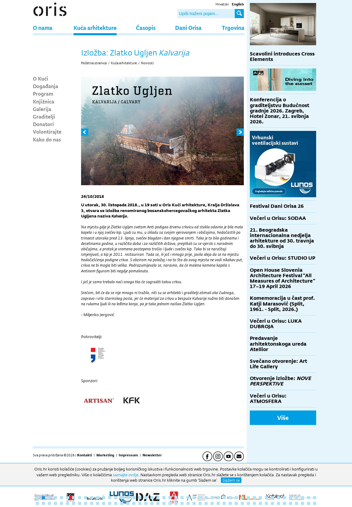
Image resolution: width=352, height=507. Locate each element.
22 (163, 497)
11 (97, 497)
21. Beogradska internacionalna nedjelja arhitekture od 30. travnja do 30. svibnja (282, 238)
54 (73, 503)
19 (145, 497)
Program (43, 93)
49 (43, 503)
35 (242, 497)
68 (157, 503)
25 (182, 497)
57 (91, 503)
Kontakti (84, 455)
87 (272, 503)
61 (115, 503)
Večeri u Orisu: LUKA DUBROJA (276, 324)
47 (314, 497)
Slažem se (231, 480)
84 (254, 503)
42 (284, 497)
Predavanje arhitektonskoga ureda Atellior (278, 343)
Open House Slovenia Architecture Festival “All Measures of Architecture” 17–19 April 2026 (282, 278)
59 (103, 503)
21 (157, 497)
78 (218, 503)
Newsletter (152, 455)
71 (176, 503)
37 (254, 497)
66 (145, 503)
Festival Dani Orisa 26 (277, 206)
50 (49, 503)
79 (224, 503)
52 (61, 503)
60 (109, 503)
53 (67, 503)
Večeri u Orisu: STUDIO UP (282, 258)
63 (127, 503)
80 (230, 503)
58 (97, 503)
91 (296, 503)
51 (55, 503)
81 (236, 503)
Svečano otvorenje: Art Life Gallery (278, 364)
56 (85, 503)
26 (188, 497)
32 (224, 497)
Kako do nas (47, 139)
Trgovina (233, 28)
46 (308, 497)
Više (283, 417)
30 (212, 497)
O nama (42, 28)
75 (200, 503)
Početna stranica (94, 63)
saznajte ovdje (125, 474)
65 (139, 503)
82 (242, 503)
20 (151, 497)
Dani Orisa (188, 28)
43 (290, 497)
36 (248, 497)
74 (194, 503)
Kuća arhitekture (95, 28)
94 (314, 503)
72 (182, 503)
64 (133, 503)
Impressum (128, 455)
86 (266, 503)
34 (236, 497)
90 (290, 503)
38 (260, 497)
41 (278, 497)
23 (169, 497)
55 (79, 503)
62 (121, 503)
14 (115, 497)
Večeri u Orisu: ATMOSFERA (268, 398)
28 (200, 497)
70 (169, 503)
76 (206, 503)
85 (260, 503)
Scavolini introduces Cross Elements (282, 56)
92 (302, 503)
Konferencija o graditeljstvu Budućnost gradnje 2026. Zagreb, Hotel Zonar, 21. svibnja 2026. (279, 111)
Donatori (43, 124)
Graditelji (44, 116)
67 (151, 503)
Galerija (42, 108)
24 (176, 497)
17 (133, 497)
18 (139, 497)
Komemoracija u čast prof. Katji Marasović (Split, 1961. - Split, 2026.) (282, 303)
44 (296, 497)
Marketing (105, 455)
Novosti (147, 63)
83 (248, 503)
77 (212, 503)
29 (206, 497)
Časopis (146, 28)
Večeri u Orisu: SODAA (278, 218)
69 (163, 503)
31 (218, 497)
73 (188, 503)
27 (194, 497)
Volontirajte (47, 131)
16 (127, 497)
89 (284, 503)
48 (37, 503)
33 (230, 497)
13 (109, 497)
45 (302, 497)
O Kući (40, 78)
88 (278, 503)
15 (121, 497)
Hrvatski (222, 4)
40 (272, 497)
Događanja (45, 86)
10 (91, 497)
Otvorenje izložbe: (280, 381)
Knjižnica (43, 101)
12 (103, 497)
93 (308, 503)
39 (266, 497)
